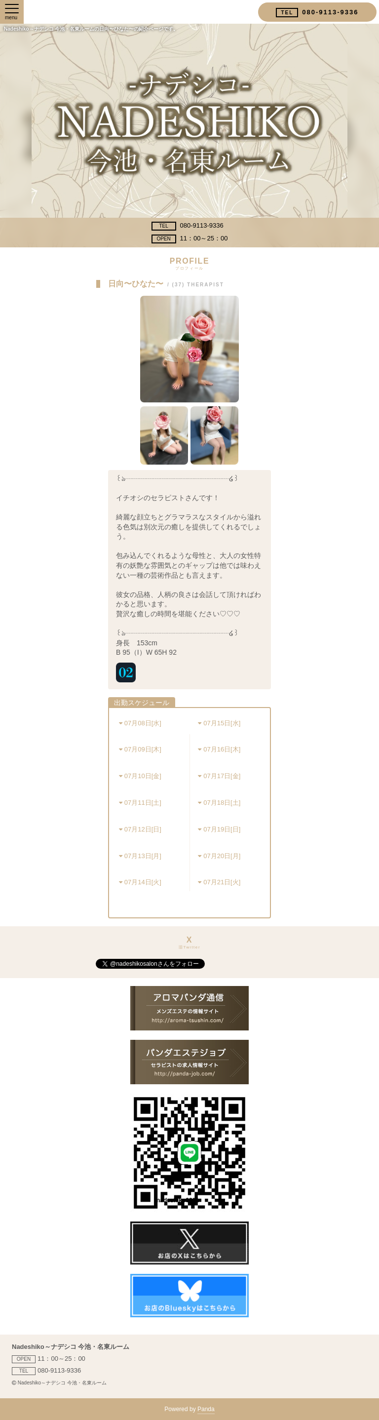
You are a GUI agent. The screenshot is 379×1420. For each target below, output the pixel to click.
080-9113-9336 (188, 226)
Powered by (189, 1410)
